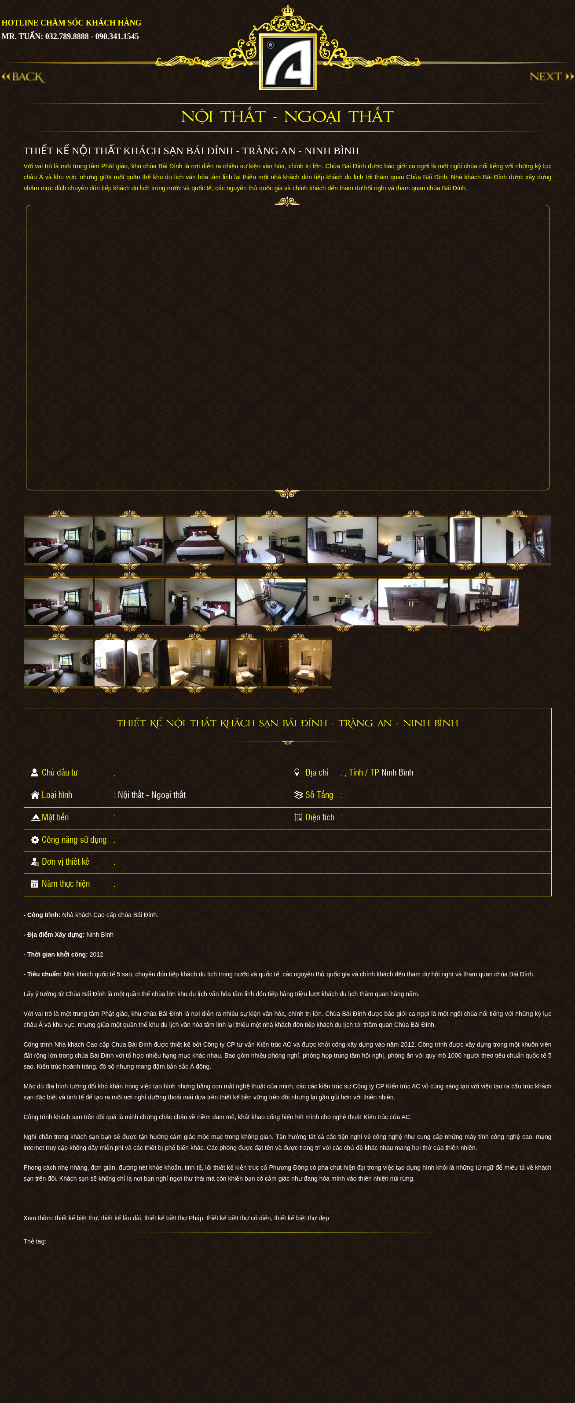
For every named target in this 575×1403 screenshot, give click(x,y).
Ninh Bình (397, 772)
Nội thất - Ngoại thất (152, 794)
